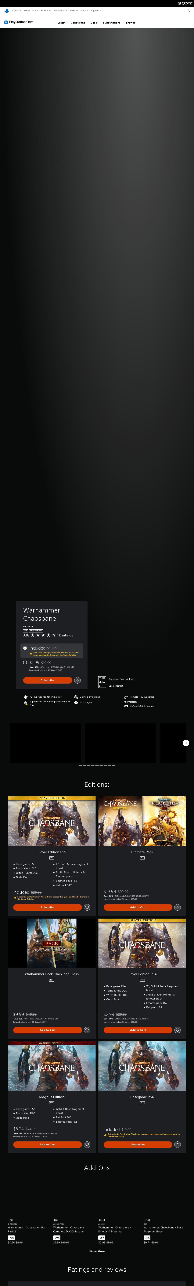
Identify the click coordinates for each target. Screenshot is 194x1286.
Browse (130, 21)
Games (15, 10)
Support (95, 10)
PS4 (34, 10)
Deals (94, 21)
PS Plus (44, 10)
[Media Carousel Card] (45, 742)
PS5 (25, 10)
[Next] (186, 742)
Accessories (58, 10)
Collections (78, 21)
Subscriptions (111, 21)
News (72, 10)
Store (83, 10)
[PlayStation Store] (19, 21)
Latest (61, 21)
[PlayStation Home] (6, 10)
